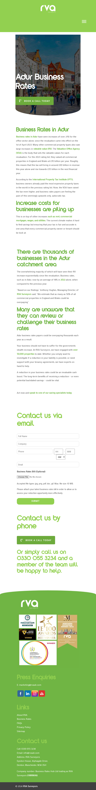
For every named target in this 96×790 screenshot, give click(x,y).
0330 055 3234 (28, 748)
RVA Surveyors (48, 9)
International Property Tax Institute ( (50, 179)
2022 (63, 279)
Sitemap (21, 731)
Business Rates (24, 718)
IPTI (70, 179)
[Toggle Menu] (84, 21)
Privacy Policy (24, 727)
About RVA (22, 714)
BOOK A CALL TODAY (34, 100)
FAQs (19, 722)
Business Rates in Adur (42, 130)
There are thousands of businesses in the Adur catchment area (45, 258)
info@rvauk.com (31, 752)
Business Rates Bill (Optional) (31, 471)
